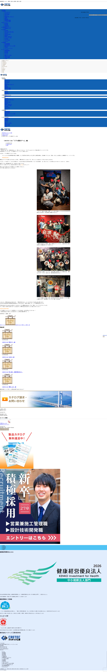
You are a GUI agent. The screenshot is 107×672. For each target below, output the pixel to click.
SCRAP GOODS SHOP (4, 308)
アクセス (6, 41)
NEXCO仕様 (6, 14)
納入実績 (6, 38)
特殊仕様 (6, 19)
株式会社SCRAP (5, 157)
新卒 (3, 70)
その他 (5, 58)
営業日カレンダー (5, 423)
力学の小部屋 (7, 57)
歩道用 (5, 17)
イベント (6, 54)
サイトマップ (5, 666)
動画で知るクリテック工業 (9, 45)
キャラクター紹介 (8, 37)
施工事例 (6, 23)
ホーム (3, 9)
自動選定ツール (7, 28)
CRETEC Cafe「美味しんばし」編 (9, 386)
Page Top (1, 649)
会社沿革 (6, 33)
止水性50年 (4, 62)
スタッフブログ (5, 49)
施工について (5, 22)
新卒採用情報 (7, 43)
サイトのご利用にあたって (7, 664)
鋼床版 (3, 69)
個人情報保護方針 (5, 665)
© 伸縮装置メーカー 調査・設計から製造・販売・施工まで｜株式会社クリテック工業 (14, 668)
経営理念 (6, 35)
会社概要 (6, 30)
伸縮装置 (4, 61)
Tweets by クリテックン (4, 424)
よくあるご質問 (7, 21)
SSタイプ (6, 15)
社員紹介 (6, 47)
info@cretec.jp (5, 648)
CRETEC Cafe (7, 56)
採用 (3, 72)
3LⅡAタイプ (7, 13)
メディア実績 (7, 40)
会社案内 (4, 29)
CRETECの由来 (7, 34)
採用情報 (4, 42)
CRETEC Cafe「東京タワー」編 (8, 342)
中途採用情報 (7, 44)
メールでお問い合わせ (4, 428)
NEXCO (3, 68)
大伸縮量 (4, 64)
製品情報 (6, 52)
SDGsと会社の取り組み (9, 31)
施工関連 (6, 51)
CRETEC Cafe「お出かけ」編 (8, 357)
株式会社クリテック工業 (7, 132)
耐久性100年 (4, 66)
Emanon (5, 669)
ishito (7, 145)
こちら (22, 164)
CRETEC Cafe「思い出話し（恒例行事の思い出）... (12, 372)
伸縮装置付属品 (7, 20)
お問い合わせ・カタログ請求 (8, 663)
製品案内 (4, 10)
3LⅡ (3, 67)
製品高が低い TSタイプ (9, 16)
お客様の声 (6, 26)
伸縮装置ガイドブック (6, 27)
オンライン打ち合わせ (4, 429)
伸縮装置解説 (7, 50)
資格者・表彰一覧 (8, 36)
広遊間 (3, 65)
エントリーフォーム (8, 48)
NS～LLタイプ (7, 12)
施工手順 (6, 24)
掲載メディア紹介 (8, 55)
